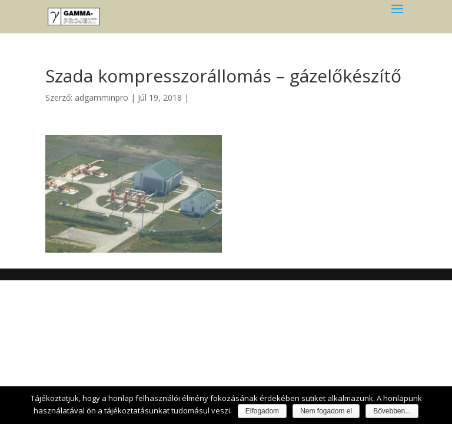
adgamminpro (101, 97)
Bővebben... (392, 411)
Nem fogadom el (326, 411)
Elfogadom (262, 411)
